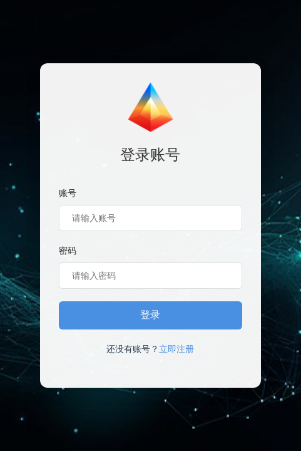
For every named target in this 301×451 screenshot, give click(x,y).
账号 (67, 193)
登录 (150, 314)
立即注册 (176, 349)
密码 (67, 251)
